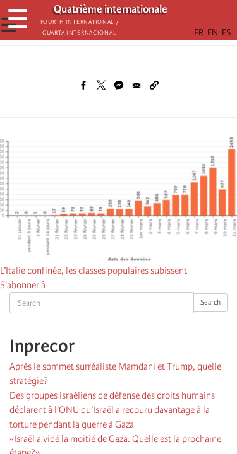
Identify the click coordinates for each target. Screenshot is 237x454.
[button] (154, 85)
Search (210, 302)
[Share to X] (101, 85)
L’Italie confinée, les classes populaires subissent (93, 270)
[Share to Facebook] (83, 85)
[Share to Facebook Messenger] (118, 85)
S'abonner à (23, 285)
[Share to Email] (136, 85)
